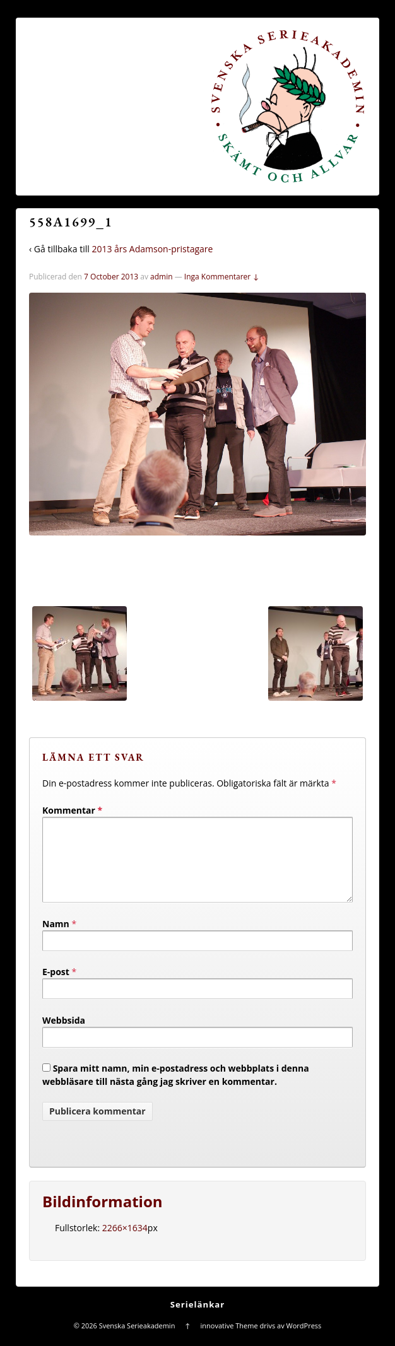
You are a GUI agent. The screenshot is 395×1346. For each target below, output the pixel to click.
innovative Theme (229, 1340)
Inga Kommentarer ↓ (221, 276)
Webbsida (63, 1035)
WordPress (304, 1340)
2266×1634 (125, 1243)
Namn (55, 939)
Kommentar (72, 810)
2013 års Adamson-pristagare (152, 249)
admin (161, 276)
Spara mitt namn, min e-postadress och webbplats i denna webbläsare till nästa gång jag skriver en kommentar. (175, 1090)
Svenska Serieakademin (137, 1340)
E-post (55, 987)
